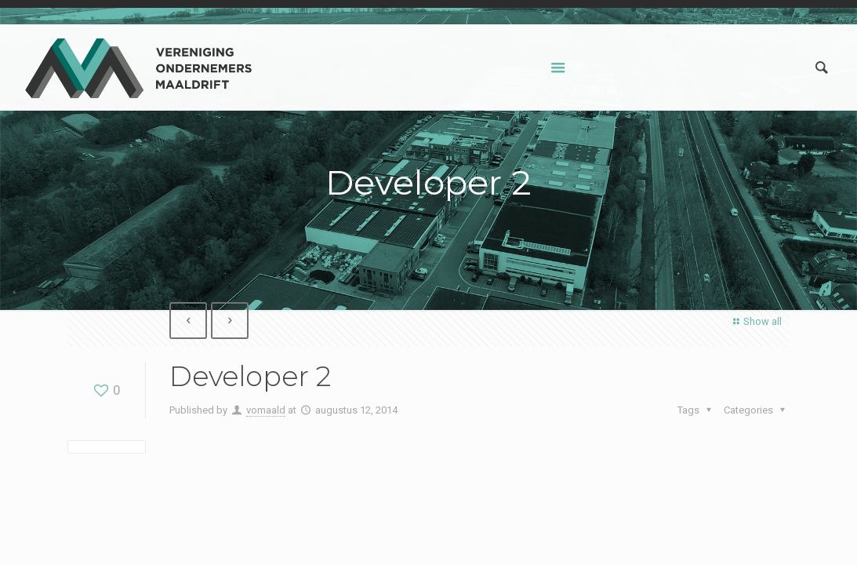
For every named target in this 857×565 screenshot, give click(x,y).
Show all (755, 321)
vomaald (265, 410)
